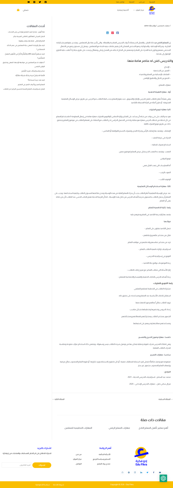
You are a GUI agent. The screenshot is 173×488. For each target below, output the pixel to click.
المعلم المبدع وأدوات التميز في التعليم (30, 84)
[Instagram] (34, 2)
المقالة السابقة (166, 399)
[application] (135, 10)
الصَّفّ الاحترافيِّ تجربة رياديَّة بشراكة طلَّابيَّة (28, 75)
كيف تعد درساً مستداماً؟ (35, 80)
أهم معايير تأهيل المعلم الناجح (153, 428)
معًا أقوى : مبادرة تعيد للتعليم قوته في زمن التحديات (24, 32)
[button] (165, 480)
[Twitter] (40, 2)
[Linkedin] (107, 32)
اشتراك (42, 465)
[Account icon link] (25, 10)
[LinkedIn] (141, 472)
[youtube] (29, 2)
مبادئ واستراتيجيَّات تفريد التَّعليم (32, 71)
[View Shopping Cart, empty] (18, 10)
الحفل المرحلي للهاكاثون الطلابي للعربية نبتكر (27, 36)
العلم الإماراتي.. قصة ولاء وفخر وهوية (30, 41)
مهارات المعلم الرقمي (119, 428)
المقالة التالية (58, 399)
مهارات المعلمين (163, 26)
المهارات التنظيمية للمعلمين (78, 428)
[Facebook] (46, 2)
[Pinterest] (112, 32)
